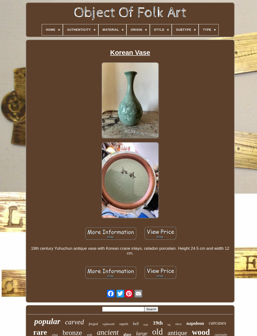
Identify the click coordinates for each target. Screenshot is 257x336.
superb (123, 324)
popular (47, 321)
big (169, 324)
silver (178, 324)
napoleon (195, 323)
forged (93, 324)
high (145, 324)
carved (74, 322)
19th (158, 323)
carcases (217, 323)
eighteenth (109, 324)
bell (136, 324)
